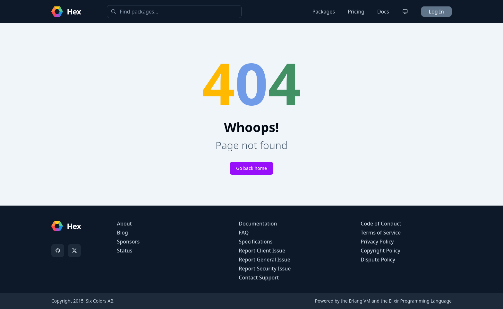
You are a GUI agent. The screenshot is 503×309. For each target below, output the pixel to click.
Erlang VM (359, 301)
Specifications (255, 241)
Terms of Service (381, 232)
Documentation (258, 223)
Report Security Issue (265, 268)
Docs (383, 11)
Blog (122, 232)
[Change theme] (405, 11)
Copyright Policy (380, 250)
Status (124, 250)
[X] (74, 250)
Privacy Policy (377, 241)
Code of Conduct (381, 223)
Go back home (251, 168)
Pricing (356, 11)
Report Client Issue (262, 250)
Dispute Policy (378, 259)
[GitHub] (57, 250)
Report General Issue (264, 259)
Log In (436, 11)
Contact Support (259, 277)
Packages (323, 11)
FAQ (244, 232)
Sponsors (128, 241)
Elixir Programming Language (420, 301)
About (124, 223)
